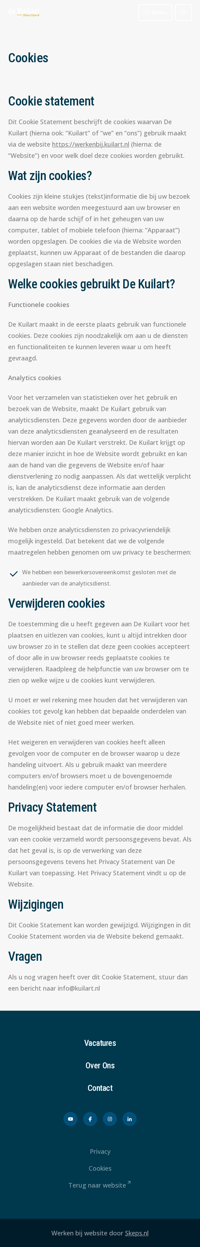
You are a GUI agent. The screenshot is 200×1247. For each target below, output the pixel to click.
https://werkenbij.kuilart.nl (90, 144)
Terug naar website (100, 1185)
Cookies (100, 1168)
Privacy (100, 1151)
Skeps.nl (137, 1233)
